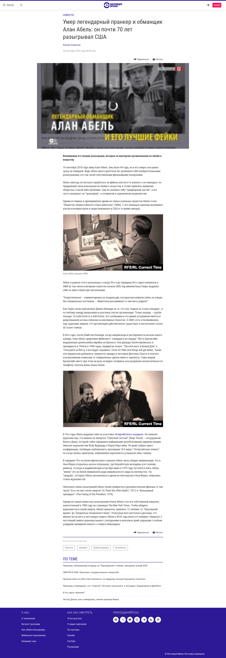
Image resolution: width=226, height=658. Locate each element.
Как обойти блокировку (33, 629)
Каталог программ (31, 624)
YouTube (71, 641)
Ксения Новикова (71, 44)
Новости (68, 15)
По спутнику (73, 629)
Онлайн (71, 635)
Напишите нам (29, 641)
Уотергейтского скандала (129, 434)
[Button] (141, 59)
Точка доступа (74, 618)
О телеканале (28, 618)
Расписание (73, 646)
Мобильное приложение (34, 635)
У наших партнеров (76, 624)
